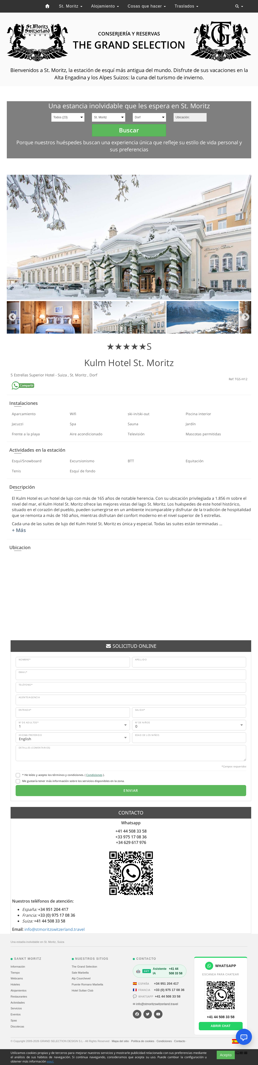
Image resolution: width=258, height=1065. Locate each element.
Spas (14, 1020)
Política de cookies (143, 1041)
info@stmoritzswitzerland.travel (54, 929)
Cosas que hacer (147, 6)
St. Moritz (70, 6)
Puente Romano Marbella (87, 984)
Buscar (129, 130)
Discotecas (17, 1026)
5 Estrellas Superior (28, 374)
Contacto (180, 1041)
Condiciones (94, 775)
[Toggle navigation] (239, 6)
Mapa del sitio (121, 1041)
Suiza (63, 374)
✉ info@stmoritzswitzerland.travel (155, 1004)
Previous (12, 317)
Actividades (18, 1002)
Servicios (16, 1008)
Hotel (50, 374)
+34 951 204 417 (166, 983)
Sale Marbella (80, 972)
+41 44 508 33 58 (167, 996)
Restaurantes (19, 996)
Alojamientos (18, 990)
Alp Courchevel (81, 978)
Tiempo (15, 972)
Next (245, 317)
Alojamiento (105, 6)
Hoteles (15, 984)
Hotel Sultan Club (82, 990)
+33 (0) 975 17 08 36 (169, 990)
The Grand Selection (84, 966)
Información (18, 966)
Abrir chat (221, 1026)
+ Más (19, 530)
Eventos (16, 1014)
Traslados (186, 6)
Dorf (93, 374)
